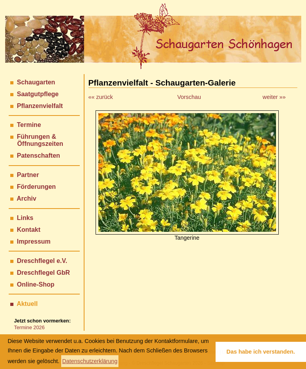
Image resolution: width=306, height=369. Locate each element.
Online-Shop (35, 284)
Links (25, 217)
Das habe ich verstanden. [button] (261, 351)
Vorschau (189, 97)
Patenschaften (38, 155)
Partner (28, 174)
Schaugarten (36, 82)
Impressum (34, 241)
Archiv (26, 198)
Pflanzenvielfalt (40, 105)
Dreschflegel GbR (43, 272)
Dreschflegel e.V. (42, 260)
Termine (29, 124)
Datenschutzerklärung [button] (89, 361)
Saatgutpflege (38, 94)
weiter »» (274, 97)
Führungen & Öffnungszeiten (36, 140)
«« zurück (100, 97)
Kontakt (29, 229)
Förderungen (36, 186)
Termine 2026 (29, 327)
